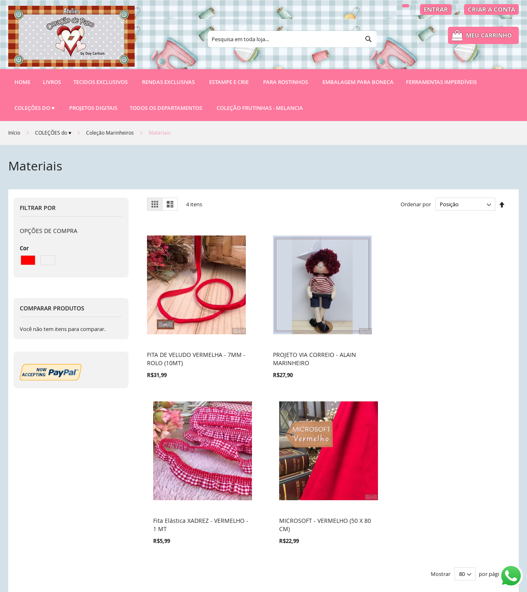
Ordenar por (416, 204)
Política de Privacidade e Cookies (193, 489)
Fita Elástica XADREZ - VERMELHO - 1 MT (359, 340)
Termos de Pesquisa (175, 475)
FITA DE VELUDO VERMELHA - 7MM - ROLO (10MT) (186, 340)
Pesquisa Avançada (174, 503)
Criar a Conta (491, 9)
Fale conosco (165, 531)
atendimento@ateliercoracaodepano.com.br (339, 542)
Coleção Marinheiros (110, 132)
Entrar (436, 9)
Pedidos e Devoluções (178, 517)
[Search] (368, 39)
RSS (153, 545)
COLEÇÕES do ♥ (53, 132)
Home (22, 82)
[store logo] (71, 40)
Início (14, 132)
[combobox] (292, 39)
